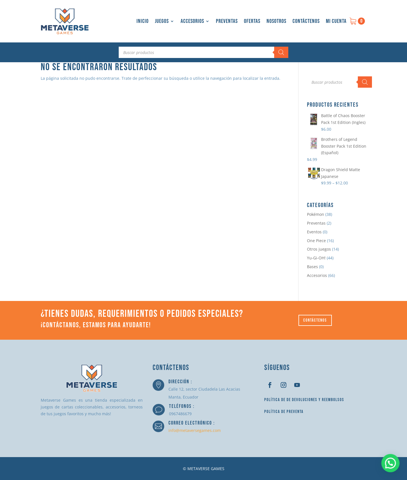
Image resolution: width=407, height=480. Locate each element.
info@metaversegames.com (194, 430)
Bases (312, 266)
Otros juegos (319, 249)
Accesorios (192, 21)
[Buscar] (281, 52)
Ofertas (252, 21)
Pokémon (315, 214)
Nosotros (276, 21)
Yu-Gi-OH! (316, 258)
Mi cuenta (336, 21)
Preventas (227, 21)
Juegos (162, 21)
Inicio (143, 21)
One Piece (316, 240)
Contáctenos (306, 21)
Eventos (314, 231)
